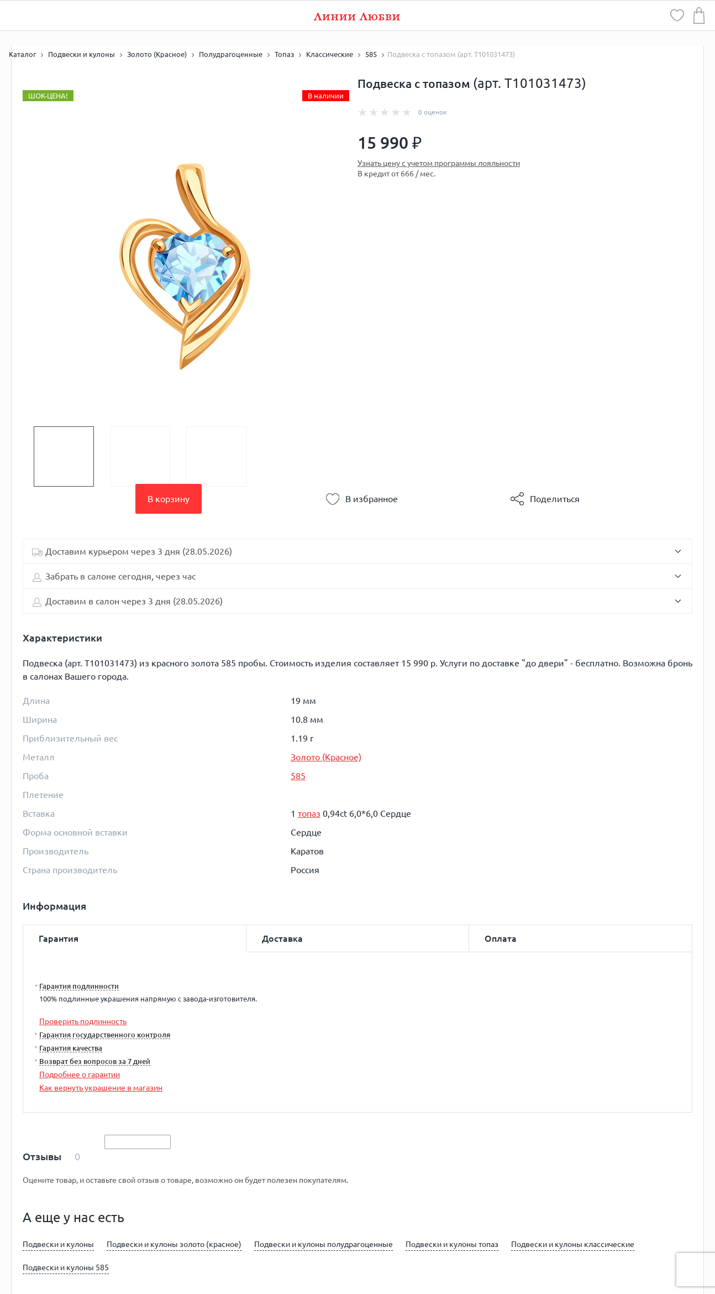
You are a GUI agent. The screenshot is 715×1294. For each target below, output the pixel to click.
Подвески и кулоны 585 (66, 1267)
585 (298, 776)
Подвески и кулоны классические (572, 1244)
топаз (309, 813)
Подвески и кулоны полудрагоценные (323, 1244)
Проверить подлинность (83, 1021)
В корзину (169, 499)
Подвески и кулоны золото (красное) (174, 1244)
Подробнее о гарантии (79, 1074)
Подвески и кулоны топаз (452, 1244)
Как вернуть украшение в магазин (100, 1087)
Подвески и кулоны (58, 1244)
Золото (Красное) (326, 757)
